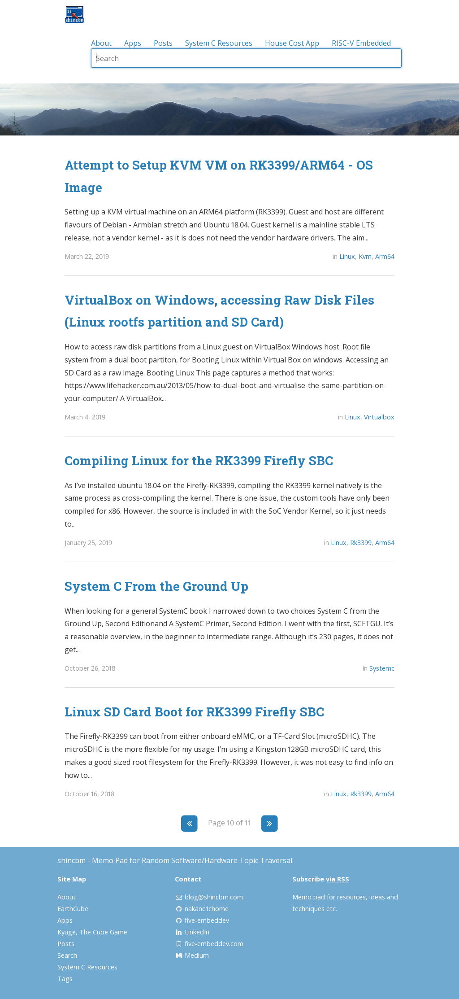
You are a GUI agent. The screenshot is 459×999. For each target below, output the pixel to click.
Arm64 (384, 256)
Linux (347, 256)
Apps (132, 43)
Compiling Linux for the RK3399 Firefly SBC (199, 460)
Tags (65, 978)
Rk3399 (361, 542)
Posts (163, 43)
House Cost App (292, 43)
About (101, 43)
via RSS (337, 879)
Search (67, 955)
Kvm (365, 256)
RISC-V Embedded (361, 43)
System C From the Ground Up (156, 586)
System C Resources (218, 43)
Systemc (381, 668)
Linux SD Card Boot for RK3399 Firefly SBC (194, 711)
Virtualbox (379, 417)
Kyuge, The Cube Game (92, 932)
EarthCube (72, 908)
